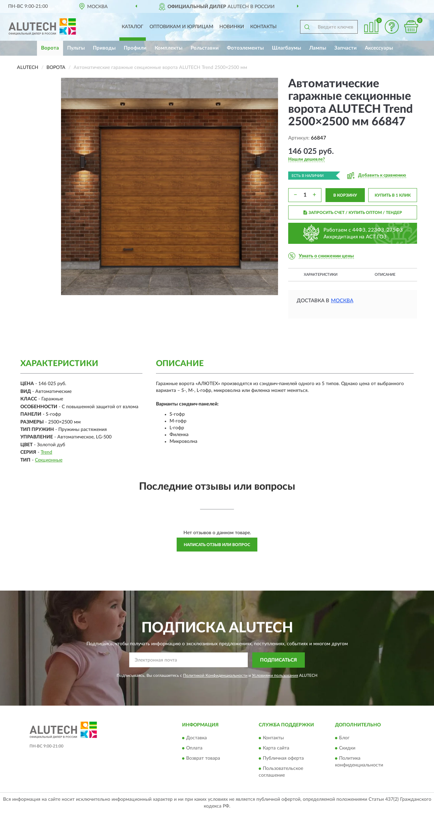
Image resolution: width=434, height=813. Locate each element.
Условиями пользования (275, 675)
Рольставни (205, 48)
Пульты (76, 48)
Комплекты (168, 48)
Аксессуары (379, 48)
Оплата (194, 748)
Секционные (48, 460)
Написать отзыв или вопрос (217, 545)
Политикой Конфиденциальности (215, 675)
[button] (391, 27)
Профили (135, 48)
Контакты (263, 26)
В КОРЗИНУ (345, 195)
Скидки (347, 748)
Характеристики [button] (320, 274)
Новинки (231, 26)
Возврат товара (203, 758)
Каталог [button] (132, 26)
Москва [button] (342, 300)
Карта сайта (276, 748)
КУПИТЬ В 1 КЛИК (393, 195)
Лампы (317, 48)
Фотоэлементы (245, 48)
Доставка (196, 738)
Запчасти (345, 48)
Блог (344, 738)
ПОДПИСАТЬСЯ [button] (278, 660)
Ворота (50, 48)
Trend (46, 452)
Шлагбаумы (286, 48)
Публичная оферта (283, 758)
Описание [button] (385, 274)
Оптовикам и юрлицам (181, 26)
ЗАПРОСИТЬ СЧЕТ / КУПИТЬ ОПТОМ (352, 213)
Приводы (104, 48)
